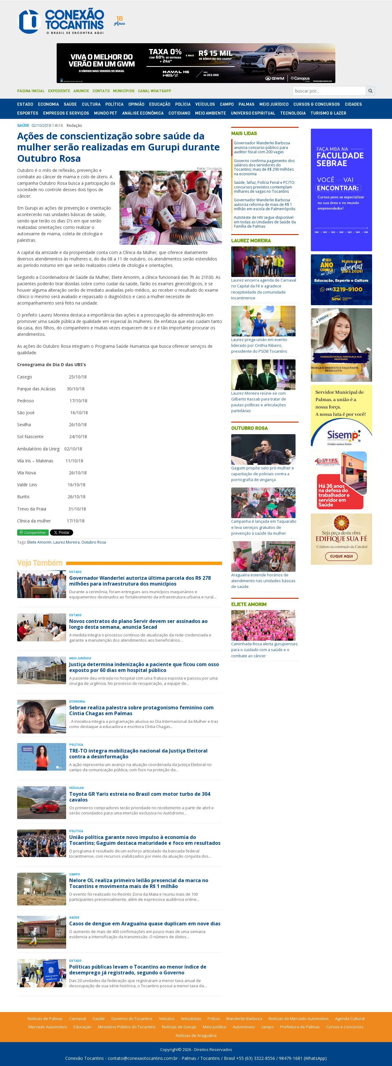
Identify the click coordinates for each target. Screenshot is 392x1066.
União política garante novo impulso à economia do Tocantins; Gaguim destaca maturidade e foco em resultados (145, 840)
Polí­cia (182, 104)
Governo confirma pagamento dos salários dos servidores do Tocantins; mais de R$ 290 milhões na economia (264, 167)
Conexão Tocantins (84, 1058)
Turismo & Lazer (328, 113)
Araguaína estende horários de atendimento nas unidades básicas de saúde (263, 580)
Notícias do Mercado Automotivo (299, 1018)
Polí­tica (114, 104)
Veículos (205, 104)
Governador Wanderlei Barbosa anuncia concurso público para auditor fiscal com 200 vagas (262, 147)
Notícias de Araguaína (196, 1035)
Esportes (27, 113)
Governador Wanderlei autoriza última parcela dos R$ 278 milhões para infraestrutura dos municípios (140, 581)
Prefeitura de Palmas (300, 1027)
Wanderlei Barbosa (244, 1018)
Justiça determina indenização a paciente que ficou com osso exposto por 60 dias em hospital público (144, 667)
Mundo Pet (105, 113)
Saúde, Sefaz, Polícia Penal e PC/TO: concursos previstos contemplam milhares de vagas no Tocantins (264, 187)
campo (267, 1027)
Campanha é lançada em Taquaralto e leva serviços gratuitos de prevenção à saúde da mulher (263, 527)
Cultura (91, 104)
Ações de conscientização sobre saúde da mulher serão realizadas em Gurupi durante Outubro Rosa (118, 147)
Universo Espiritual (253, 113)
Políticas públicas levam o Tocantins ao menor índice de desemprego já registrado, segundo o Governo (137, 969)
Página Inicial (31, 91)
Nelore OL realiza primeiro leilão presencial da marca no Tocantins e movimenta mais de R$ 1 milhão (138, 883)
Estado (25, 104)
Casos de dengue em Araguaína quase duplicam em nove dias (145, 923)
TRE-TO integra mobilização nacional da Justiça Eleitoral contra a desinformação (138, 753)
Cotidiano (179, 113)
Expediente (59, 91)
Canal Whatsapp (154, 91)
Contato (101, 91)
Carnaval (77, 1018)
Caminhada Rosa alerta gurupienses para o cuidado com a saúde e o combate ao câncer (264, 649)
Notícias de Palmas (45, 1018)
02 (34, 125)
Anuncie (81, 91)
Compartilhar (33, 532)
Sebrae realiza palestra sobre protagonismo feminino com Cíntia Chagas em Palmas (141, 710)
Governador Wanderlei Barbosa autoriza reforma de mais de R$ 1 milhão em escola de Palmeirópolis (264, 204)
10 (39, 125)
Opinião (136, 104)
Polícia (214, 1018)
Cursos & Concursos (316, 104)
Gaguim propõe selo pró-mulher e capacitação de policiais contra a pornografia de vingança (262, 473)
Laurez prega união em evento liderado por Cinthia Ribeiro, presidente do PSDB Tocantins (259, 345)
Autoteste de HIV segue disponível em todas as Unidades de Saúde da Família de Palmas (265, 222)
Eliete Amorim (39, 542)
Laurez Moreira (66, 542)
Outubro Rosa (93, 542)
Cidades (353, 104)
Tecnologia (293, 113)
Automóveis (244, 1027)
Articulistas (191, 1018)
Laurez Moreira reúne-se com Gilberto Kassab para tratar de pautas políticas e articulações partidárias (258, 402)
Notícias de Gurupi (179, 1027)
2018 (47, 125)
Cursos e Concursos (345, 1027)
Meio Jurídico (273, 104)
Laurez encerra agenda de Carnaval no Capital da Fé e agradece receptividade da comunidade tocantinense (263, 289)
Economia (48, 104)
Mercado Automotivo (47, 1027)
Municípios (123, 91)
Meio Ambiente (210, 113)
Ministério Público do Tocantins (127, 1027)
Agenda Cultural (350, 1018)
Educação (159, 104)
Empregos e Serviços (66, 113)
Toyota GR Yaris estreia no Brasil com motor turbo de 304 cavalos (139, 797)
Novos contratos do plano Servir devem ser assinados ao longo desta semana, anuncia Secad (138, 624)
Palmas (246, 104)
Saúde (70, 104)
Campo (227, 104)
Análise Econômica (143, 113)
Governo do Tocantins (132, 1018)
